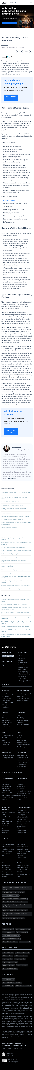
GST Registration (7, 782)
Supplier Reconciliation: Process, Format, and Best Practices (16, 550)
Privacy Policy (6, 1048)
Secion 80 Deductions (23, 698)
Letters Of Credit (21, 832)
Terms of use (18, 1048)
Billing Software (21, 740)
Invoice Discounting (11, 35)
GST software (6, 720)
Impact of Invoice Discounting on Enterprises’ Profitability (15, 516)
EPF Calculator (21, 872)
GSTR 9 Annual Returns (8, 793)
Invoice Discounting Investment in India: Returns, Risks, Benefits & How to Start (14, 565)
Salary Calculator (22, 869)
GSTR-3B (4, 802)
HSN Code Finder (22, 755)
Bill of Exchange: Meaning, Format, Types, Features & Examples (14, 538)
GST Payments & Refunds (9, 795)
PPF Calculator (21, 844)
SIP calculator (6, 853)
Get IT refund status (22, 867)
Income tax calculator (8, 844)
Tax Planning (5, 696)
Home (2, 35)
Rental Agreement (22, 830)
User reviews (22, 665)
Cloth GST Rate (21, 764)
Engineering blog (23, 667)
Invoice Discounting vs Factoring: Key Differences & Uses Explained (15, 581)
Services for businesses (23, 744)
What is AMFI (5, 830)
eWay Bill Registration (23, 724)
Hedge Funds (5, 823)
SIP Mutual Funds (7, 821)
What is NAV (5, 832)
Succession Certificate (23, 821)
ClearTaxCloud (6, 742)
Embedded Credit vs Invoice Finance (10, 513)
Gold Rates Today (7, 869)
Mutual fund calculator (8, 849)
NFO (3, 828)
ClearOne (19, 738)
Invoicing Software (22, 742)
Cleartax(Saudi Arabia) (24, 681)
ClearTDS (20, 722)
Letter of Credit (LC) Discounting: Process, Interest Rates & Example (15, 630)
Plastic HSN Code (22, 762)
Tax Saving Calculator (23, 865)
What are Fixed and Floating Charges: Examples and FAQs (15, 585)
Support (4, 665)
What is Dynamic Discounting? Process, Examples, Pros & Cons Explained (15, 493)
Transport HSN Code (23, 760)
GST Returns (5, 784)
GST (3, 715)
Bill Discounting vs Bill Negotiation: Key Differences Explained (13, 561)
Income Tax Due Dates (23, 802)
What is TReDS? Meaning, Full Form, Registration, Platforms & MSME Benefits (16, 523)
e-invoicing (5, 724)
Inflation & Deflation (22, 817)
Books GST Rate (22, 767)
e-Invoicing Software (23, 720)
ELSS (3, 819)
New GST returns (7, 722)
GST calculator (6, 856)
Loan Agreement (21, 819)
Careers (20, 660)
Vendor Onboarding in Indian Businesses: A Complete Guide (16, 573)
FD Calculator (6, 867)
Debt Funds (5, 826)
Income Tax (20, 696)
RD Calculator (6, 865)
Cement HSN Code (22, 757)
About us (20, 656)
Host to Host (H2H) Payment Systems (10, 554)
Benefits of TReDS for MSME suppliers (10, 502)
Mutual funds (5, 707)
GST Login (5, 718)
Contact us (21, 658)
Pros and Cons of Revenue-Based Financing (12, 505)
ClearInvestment (6, 698)
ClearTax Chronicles (24, 674)
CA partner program (7, 735)
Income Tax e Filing (7, 694)
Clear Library (22, 669)
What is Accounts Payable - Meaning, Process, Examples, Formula (15, 600)
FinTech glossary (23, 671)
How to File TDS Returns (24, 791)
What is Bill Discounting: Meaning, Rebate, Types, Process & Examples (16, 622)
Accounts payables (9, 200)
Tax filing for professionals (9, 755)
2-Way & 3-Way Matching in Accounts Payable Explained (15, 626)
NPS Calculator (21, 857)
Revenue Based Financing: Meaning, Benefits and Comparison (13, 509)
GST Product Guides (24, 676)
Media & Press (22, 662)
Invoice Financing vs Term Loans (9, 527)
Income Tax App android (24, 694)
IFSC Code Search (22, 849)
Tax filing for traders (7, 757)
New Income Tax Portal (23, 793)
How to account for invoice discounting (10, 589)
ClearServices (6, 700)
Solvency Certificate (22, 824)
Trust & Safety (22, 678)
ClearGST (20, 715)
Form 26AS (20, 784)
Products (13, 2)
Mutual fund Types (7, 817)
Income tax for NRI (22, 700)
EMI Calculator (6, 847)
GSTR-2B (4, 799)
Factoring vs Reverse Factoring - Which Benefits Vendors (15, 557)
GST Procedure (6, 786)
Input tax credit (6, 727)
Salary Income (21, 789)
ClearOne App (21, 747)
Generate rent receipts (23, 851)
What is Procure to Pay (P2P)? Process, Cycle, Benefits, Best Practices (15, 617)
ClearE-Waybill (21, 718)
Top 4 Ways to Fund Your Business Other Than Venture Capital (14, 498)
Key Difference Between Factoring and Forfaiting (13, 547)
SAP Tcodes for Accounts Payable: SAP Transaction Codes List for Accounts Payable (15, 608)
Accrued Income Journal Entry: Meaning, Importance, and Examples (15, 613)
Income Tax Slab (21, 782)
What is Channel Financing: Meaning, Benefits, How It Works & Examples (16, 543)
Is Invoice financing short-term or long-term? (12, 519)
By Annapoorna (4, 45)
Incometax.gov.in (22, 795)
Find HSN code (21, 863)
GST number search (22, 847)
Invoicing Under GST (8, 797)
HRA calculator (6, 863)
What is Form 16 (21, 786)
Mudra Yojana (21, 814)
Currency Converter (7, 872)
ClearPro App (5, 744)
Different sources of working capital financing (12, 569)
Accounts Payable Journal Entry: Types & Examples (13, 604)
